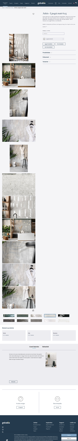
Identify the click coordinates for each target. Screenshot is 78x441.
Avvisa (69, 434)
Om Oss (56, 3)
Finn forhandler (57, 403)
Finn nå (57, 407)
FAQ (59, 3)
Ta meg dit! (21, 407)
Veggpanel (27, 3)
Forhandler (64, 3)
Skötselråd (13, 381)
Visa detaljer (58, 438)
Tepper (21, 3)
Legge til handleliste (48, 44)
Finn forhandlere (60, 44)
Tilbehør (33, 3)
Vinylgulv (16, 3)
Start (3, 7)
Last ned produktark (48, 47)
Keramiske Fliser (5, 3)
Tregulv (11, 3)
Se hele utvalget (20, 403)
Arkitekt (70, 3)
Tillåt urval (69, 430)
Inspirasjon (50, 3)
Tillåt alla (69, 427)
